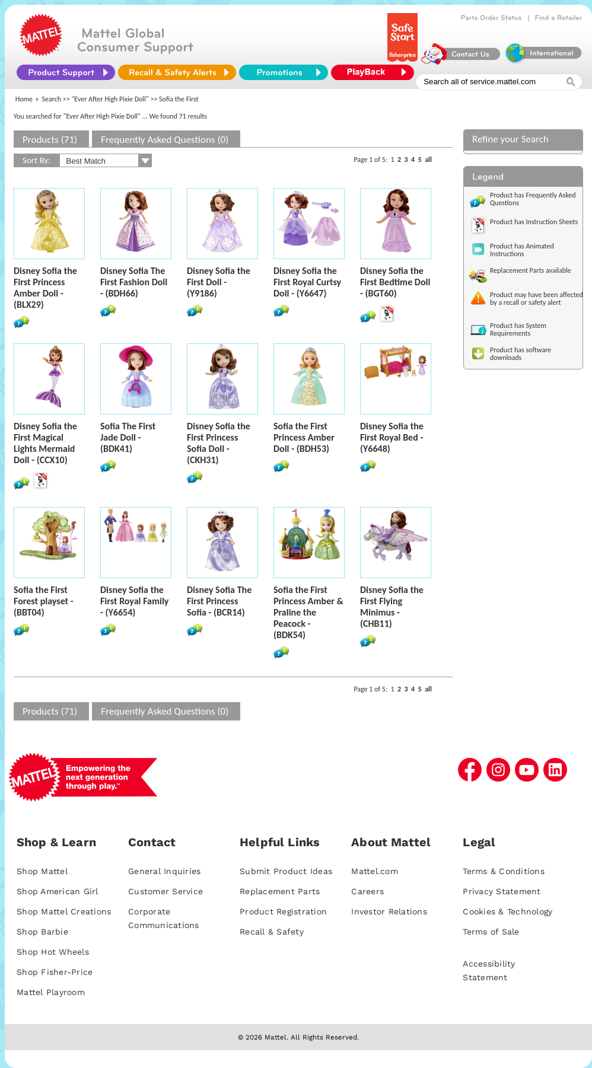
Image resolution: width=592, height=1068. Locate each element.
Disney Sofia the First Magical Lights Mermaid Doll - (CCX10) (45, 443)
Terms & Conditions (504, 871)
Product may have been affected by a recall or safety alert (536, 299)
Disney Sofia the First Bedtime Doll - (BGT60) (395, 282)
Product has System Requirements (518, 329)
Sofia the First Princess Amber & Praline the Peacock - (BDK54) (308, 612)
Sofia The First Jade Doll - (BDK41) (127, 437)
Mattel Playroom (51, 992)
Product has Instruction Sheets (534, 222)
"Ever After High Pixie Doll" (110, 99)
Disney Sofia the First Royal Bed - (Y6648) (392, 437)
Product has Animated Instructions (522, 250)
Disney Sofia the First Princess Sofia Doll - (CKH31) (218, 443)
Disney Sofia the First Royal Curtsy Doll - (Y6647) (307, 282)
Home (24, 99)
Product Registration (283, 911)
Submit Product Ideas (286, 871)
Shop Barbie (42, 931)
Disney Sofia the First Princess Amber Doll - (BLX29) (45, 287)
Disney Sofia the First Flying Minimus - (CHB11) (392, 606)
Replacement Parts (280, 891)
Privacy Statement (501, 891)
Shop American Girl (57, 891)
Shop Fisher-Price (55, 972)
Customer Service (165, 891)
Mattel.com (374, 871)
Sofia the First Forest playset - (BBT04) (44, 601)
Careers (367, 891)
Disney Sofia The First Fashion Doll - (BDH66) (133, 282)
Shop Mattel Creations (64, 911)
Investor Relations (389, 911)
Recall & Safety (272, 931)
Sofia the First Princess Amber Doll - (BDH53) (304, 437)
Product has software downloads (520, 354)
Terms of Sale (491, 931)
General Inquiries (164, 871)
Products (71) (50, 139)
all (428, 159)
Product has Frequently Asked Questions (533, 199)
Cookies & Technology (507, 911)
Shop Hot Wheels (53, 952)
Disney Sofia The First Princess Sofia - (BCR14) (219, 601)
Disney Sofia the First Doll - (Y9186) (218, 282)
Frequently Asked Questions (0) (164, 139)
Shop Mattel (42, 871)
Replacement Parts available (530, 270)
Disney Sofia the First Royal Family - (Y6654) (134, 601)
